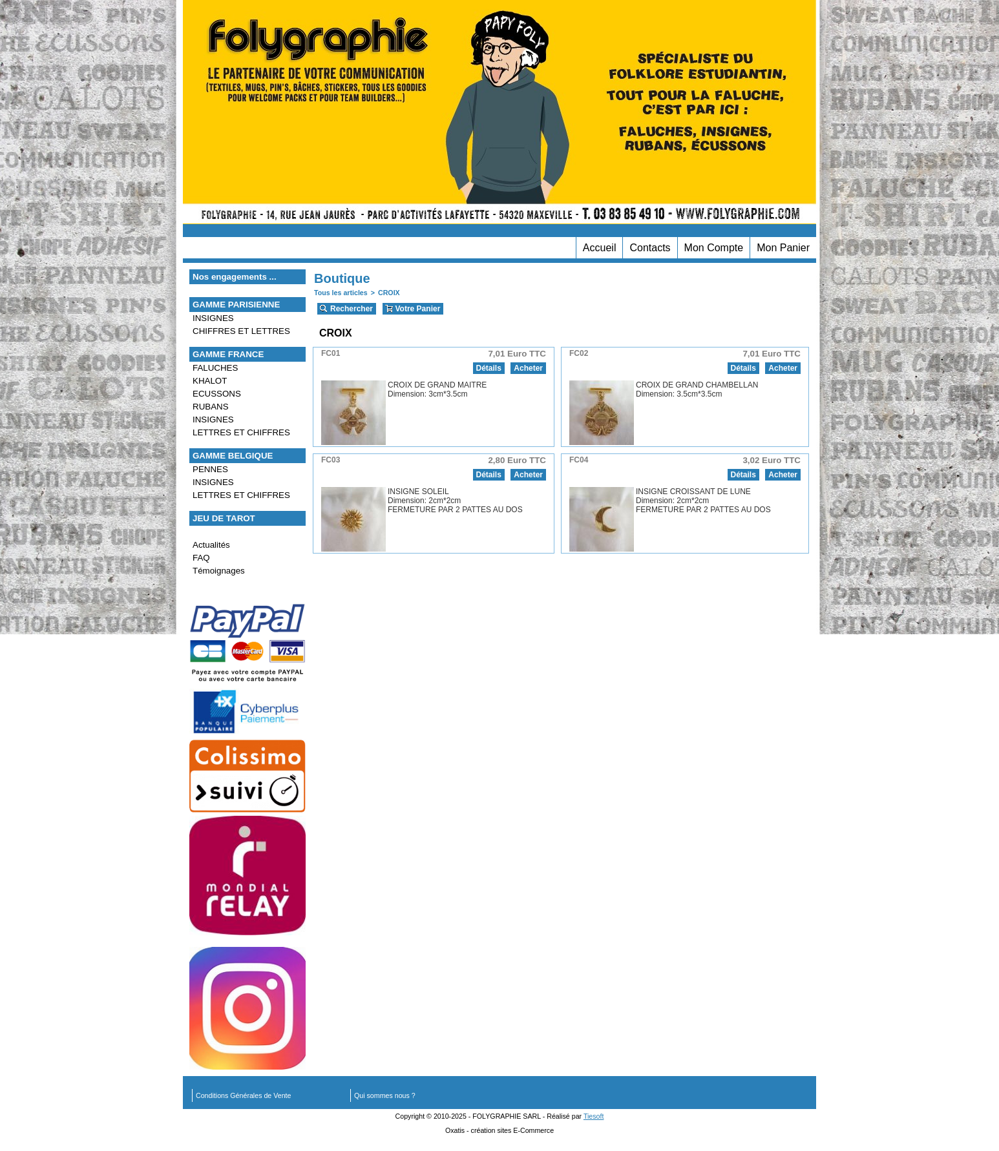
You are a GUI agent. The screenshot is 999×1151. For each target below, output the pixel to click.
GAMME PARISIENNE (236, 304)
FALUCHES (215, 368)
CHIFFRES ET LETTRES (241, 331)
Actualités (211, 545)
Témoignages (219, 571)
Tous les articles (341, 292)
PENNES (210, 469)
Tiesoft (594, 1116)
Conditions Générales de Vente (243, 1095)
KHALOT (210, 381)
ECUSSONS (217, 394)
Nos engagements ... (235, 277)
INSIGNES (213, 318)
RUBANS (211, 406)
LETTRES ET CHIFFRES (241, 432)
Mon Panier (783, 247)
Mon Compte (714, 247)
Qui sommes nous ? (384, 1095)
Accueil (599, 247)
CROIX (389, 292)
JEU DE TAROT (224, 518)
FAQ (201, 558)
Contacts (649, 247)
